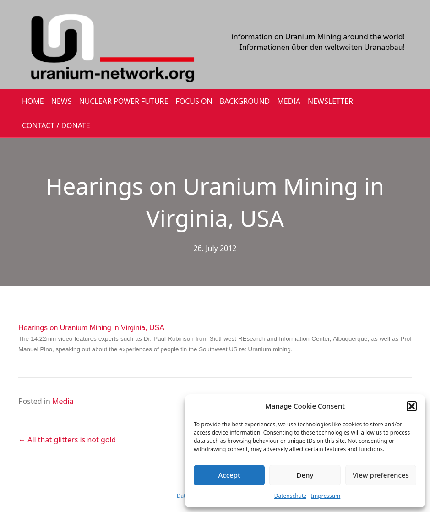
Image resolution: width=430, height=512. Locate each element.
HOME (33, 101)
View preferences (381, 474)
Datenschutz (290, 496)
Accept (229, 474)
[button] (411, 406)
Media (62, 401)
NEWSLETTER (330, 101)
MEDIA (288, 101)
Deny (305, 474)
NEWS (61, 101)
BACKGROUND (245, 101)
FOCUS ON (193, 101)
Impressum (325, 496)
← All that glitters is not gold (67, 440)
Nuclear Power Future (124, 101)
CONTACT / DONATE (56, 125)
